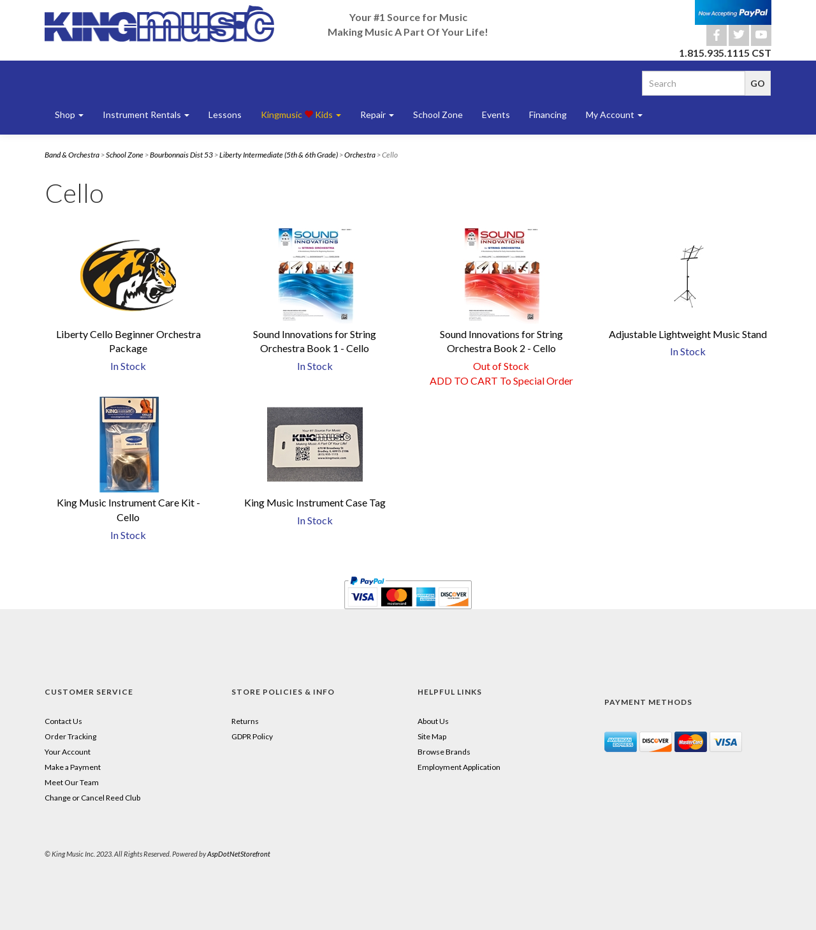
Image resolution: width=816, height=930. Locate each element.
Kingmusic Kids (301, 114)
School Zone (438, 114)
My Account (614, 114)
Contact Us (63, 721)
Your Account (68, 752)
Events (496, 114)
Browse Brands (444, 752)
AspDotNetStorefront (238, 854)
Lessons (225, 114)
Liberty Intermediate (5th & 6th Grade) (278, 154)
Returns (245, 721)
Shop (69, 114)
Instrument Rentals (146, 114)
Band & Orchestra (72, 154)
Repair (377, 114)
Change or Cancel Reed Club (92, 797)
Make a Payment (73, 767)
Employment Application (459, 767)
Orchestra (359, 154)
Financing (548, 114)
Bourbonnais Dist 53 (181, 154)
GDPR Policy (252, 736)
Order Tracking (70, 736)
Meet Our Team (72, 782)
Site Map (432, 736)
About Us (433, 721)
